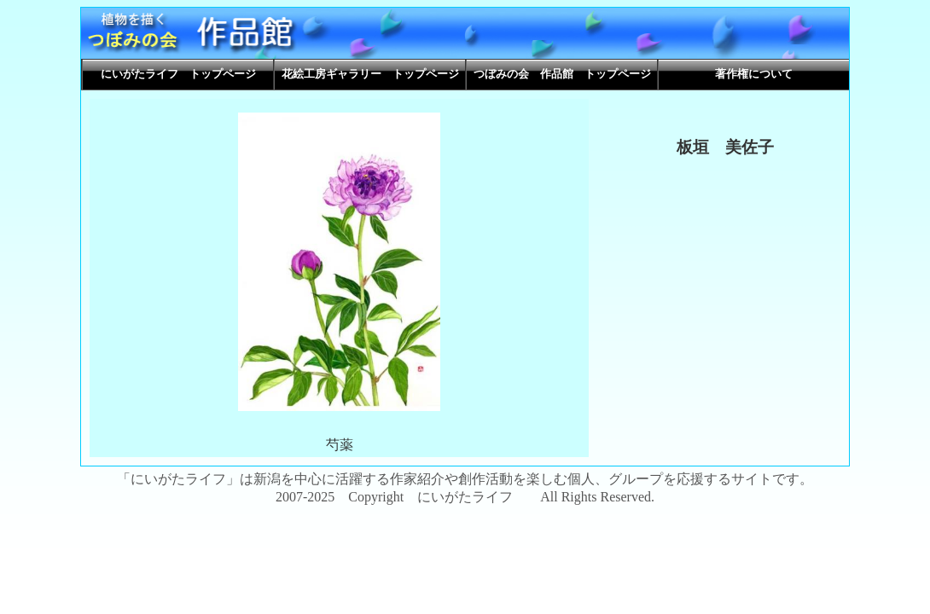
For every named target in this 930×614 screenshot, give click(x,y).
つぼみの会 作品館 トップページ (562, 74)
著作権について (754, 74)
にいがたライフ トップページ (178, 74)
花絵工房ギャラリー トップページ (370, 74)
